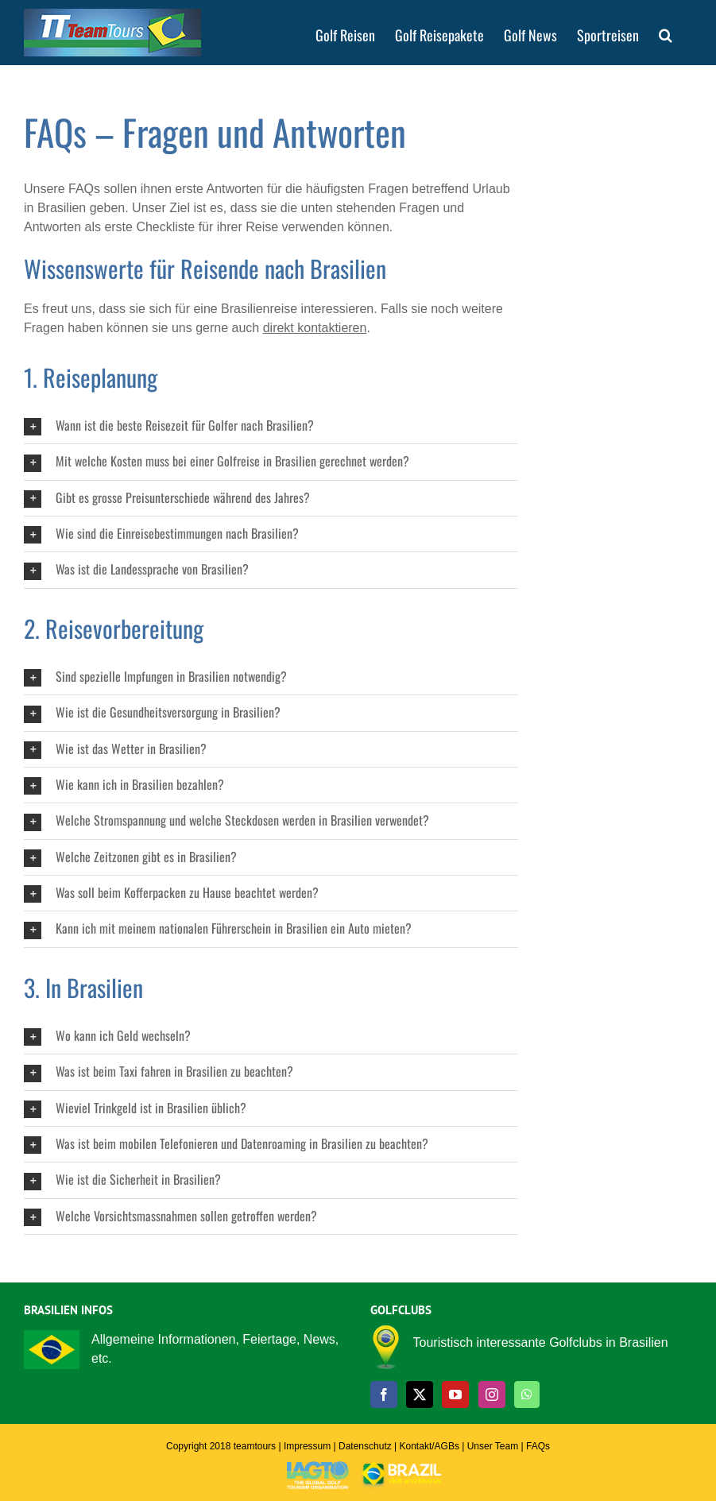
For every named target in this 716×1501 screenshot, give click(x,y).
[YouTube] (455, 1394)
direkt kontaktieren (315, 328)
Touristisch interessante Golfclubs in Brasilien (540, 1342)
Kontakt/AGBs (429, 1446)
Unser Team (492, 1446)
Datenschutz (365, 1446)
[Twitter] (419, 1394)
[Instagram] (491, 1394)
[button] (665, 34)
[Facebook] (383, 1394)
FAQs (538, 1446)
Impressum (307, 1446)
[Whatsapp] (527, 1394)
